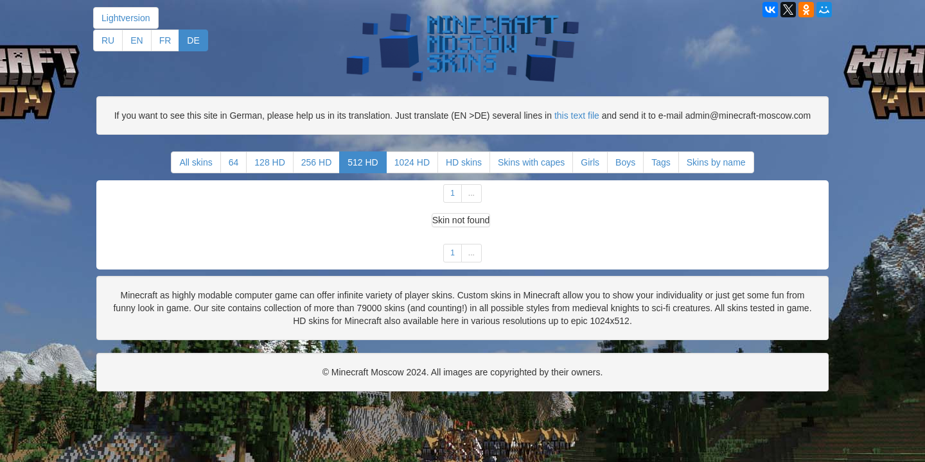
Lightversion (125, 18)
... (471, 193)
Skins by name (716, 162)
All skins (195, 162)
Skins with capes (531, 162)
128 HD (269, 162)
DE (193, 40)
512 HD (363, 162)
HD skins (464, 162)
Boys (625, 162)
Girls (590, 162)
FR (165, 40)
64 (234, 162)
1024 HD (412, 162)
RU (107, 40)
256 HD (316, 162)
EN (136, 40)
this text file (576, 115)
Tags (661, 162)
